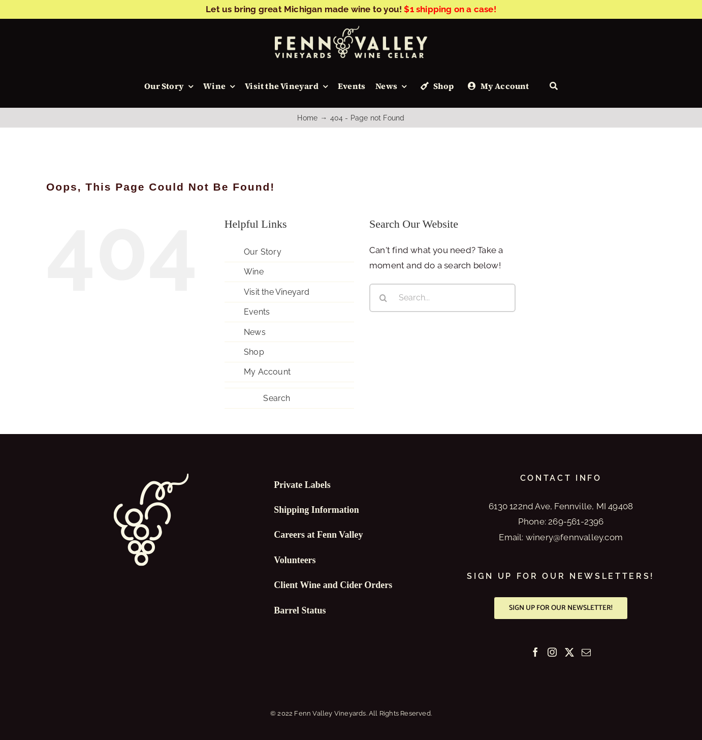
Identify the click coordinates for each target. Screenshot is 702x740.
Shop (254, 352)
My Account (267, 372)
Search (276, 398)
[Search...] (442, 298)
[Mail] (586, 652)
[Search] (554, 86)
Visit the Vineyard (277, 292)
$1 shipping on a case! (450, 9)
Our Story (262, 252)
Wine (254, 271)
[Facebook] (535, 652)
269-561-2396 (575, 521)
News (255, 332)
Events (257, 312)
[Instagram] (552, 652)
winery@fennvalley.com (574, 537)
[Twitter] (569, 652)
